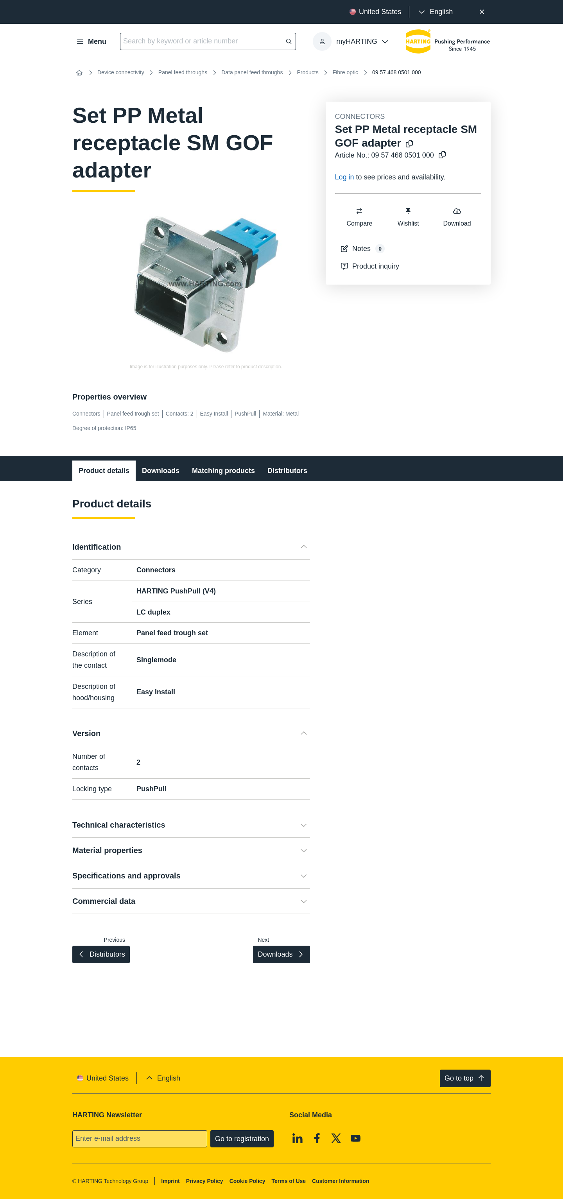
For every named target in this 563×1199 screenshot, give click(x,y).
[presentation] (434, 12)
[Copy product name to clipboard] (409, 144)
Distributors (287, 471)
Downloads (160, 471)
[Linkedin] (297, 1138)
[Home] (79, 73)
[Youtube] (356, 1138)
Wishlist (408, 217)
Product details (104, 471)
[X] (336, 1138)
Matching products (223, 471)
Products (307, 72)
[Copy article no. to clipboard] (442, 155)
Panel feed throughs (182, 72)
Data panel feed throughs (252, 72)
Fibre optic (345, 72)
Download (457, 217)
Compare (359, 217)
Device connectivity (120, 72)
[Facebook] (317, 1138)
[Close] (482, 12)
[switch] (359, 211)
